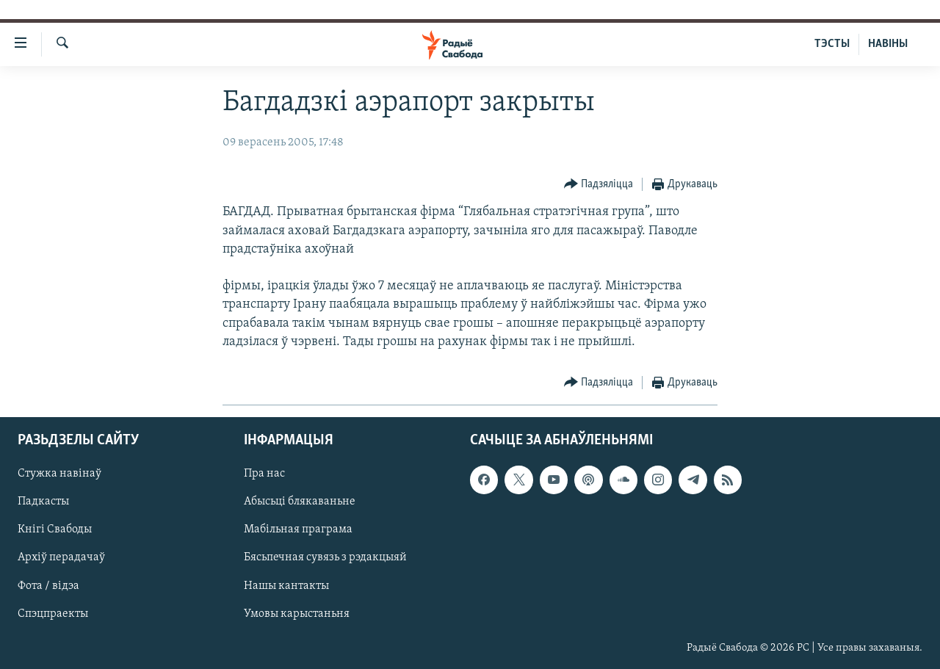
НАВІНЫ (888, 44)
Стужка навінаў (59, 474)
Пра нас (264, 474)
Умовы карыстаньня (297, 614)
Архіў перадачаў (61, 558)
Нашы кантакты (286, 586)
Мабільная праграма (298, 529)
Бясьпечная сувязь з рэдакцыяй (325, 558)
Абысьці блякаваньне (299, 501)
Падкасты (43, 501)
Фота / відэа (48, 586)
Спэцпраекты (53, 614)
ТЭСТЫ (832, 44)
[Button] (599, 185)
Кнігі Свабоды (55, 529)
